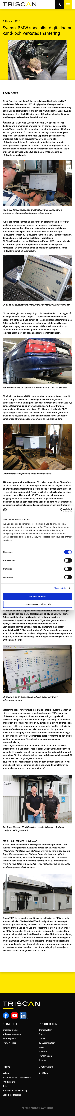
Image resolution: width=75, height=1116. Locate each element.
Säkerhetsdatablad (12, 1095)
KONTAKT (46, 1067)
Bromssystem (45, 1030)
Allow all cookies (37, 596)
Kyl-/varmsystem (47, 1043)
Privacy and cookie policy (15, 1090)
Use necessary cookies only (37, 604)
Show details (60, 588)
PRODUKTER (48, 1024)
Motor (41, 1047)
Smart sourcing (10, 1030)
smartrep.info (9, 1038)
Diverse (42, 1060)
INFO (6, 1067)
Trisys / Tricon (9, 1043)
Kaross (42, 1038)
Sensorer (43, 1051)
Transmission (45, 1056)
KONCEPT (10, 1024)
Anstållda (43, 1073)
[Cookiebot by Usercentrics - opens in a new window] (60, 510)
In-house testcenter (12, 1034)
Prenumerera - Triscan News (17, 1077)
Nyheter (6, 1073)
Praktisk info (9, 1082)
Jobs (5, 1086)
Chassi (42, 1034)
